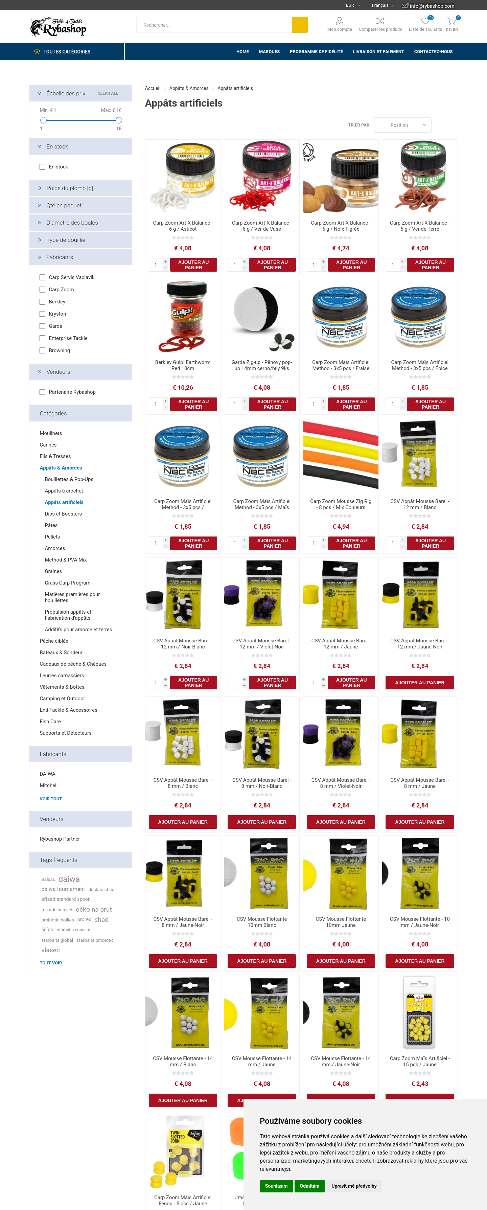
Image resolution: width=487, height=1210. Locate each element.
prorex (84, 919)
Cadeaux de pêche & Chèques (73, 664)
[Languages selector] (380, 5)
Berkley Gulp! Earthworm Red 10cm (183, 365)
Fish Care (50, 721)
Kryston (57, 314)
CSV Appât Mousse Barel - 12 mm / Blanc (419, 504)
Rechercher (300, 25)
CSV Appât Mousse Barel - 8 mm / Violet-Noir (340, 783)
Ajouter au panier (193, 264)
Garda (55, 326)
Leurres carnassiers (62, 675)
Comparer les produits (380, 29)
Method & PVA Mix (66, 560)
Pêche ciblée (54, 641)
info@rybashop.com (432, 6)
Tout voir (51, 962)
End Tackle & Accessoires (68, 710)
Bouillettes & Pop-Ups (69, 479)
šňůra (47, 930)
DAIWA (47, 774)
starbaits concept (73, 929)
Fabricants (59, 257)
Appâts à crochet (64, 491)
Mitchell (48, 785)
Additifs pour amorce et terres (78, 629)
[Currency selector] (350, 5)
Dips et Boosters (63, 514)
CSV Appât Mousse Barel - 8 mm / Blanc (183, 783)
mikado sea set (56, 909)
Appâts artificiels (64, 502)
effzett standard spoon (65, 899)
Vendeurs (58, 371)
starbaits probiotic (95, 940)
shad (101, 919)
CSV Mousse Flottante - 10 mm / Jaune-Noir (420, 922)
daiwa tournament (63, 889)
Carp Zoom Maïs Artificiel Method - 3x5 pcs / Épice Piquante (420, 368)
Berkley (57, 302)
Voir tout (51, 798)
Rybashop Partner (60, 839)
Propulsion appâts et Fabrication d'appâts (68, 615)
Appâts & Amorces (61, 468)
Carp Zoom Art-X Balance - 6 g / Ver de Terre (420, 226)
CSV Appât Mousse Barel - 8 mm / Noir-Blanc (261, 783)
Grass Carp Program (67, 583)
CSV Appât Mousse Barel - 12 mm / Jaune (340, 644)
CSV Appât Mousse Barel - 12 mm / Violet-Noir (261, 644)
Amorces (55, 548)
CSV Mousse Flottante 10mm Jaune (341, 922)
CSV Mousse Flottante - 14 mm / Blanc (183, 1061)
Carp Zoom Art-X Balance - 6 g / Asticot (183, 226)
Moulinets (51, 433)
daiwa (69, 879)
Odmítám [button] (310, 1186)
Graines (53, 571)
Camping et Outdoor (62, 698)
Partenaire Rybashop (72, 392)
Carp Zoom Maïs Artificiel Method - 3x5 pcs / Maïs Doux (262, 507)
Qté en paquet (64, 205)
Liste (453, 125)
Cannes (48, 445)
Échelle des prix (65, 93)
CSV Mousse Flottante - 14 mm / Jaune (262, 1061)
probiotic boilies (57, 919)
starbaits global (57, 940)
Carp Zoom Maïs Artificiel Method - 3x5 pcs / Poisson (183, 507)
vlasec (50, 950)
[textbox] (214, 25)
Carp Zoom (61, 290)
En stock (57, 146)
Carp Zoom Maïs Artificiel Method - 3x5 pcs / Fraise (341, 365)
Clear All (108, 93)
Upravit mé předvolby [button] (353, 1186)
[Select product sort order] (403, 125)
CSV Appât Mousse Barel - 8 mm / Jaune (419, 783)
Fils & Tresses (55, 456)
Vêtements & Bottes (62, 687)
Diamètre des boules (72, 222)
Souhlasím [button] (276, 1186)
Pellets (52, 537)
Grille (440, 125)
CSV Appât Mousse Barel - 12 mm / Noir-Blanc (183, 644)
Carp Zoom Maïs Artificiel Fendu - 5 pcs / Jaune (183, 1200)
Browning (59, 350)
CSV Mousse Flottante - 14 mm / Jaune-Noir (341, 1061)
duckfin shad (101, 889)
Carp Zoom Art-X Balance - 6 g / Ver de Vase (262, 226)
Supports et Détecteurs (65, 733)
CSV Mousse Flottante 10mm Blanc (262, 922)
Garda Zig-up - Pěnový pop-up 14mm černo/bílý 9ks (262, 365)
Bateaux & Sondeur (61, 652)
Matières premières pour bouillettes (72, 597)
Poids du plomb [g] (69, 188)
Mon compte (339, 29)
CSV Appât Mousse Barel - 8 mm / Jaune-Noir (183, 922)
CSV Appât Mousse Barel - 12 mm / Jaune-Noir (419, 644)
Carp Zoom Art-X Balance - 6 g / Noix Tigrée (341, 226)
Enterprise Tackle (68, 338)
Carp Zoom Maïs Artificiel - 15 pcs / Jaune (420, 1061)
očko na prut (94, 909)
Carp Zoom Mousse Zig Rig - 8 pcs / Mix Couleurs (340, 504)
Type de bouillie (65, 239)
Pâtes (51, 525)
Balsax (48, 879)
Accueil (153, 88)
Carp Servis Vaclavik (71, 277)
